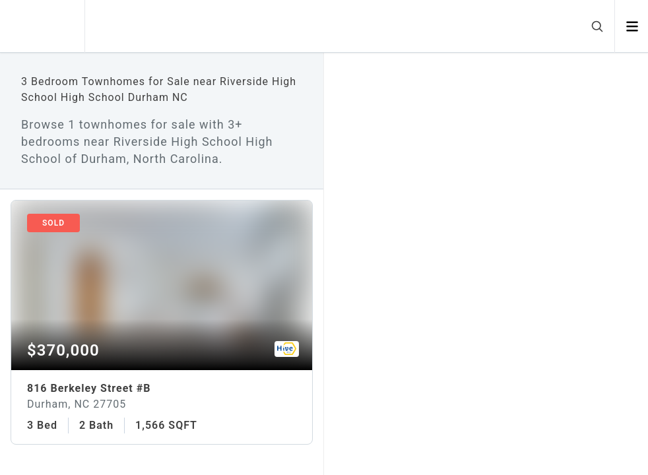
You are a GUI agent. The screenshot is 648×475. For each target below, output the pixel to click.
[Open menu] (632, 26)
